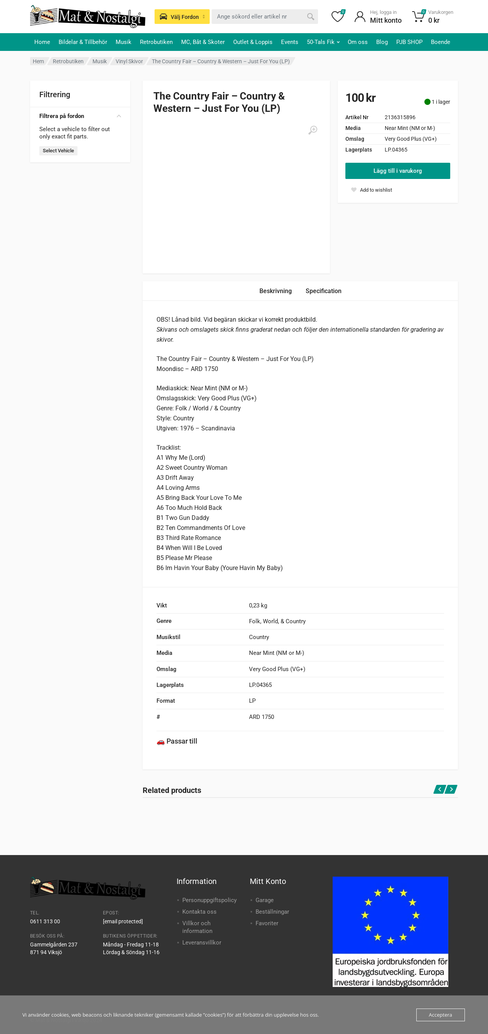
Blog (382, 42)
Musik (123, 42)
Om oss (358, 42)
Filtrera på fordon (80, 116)
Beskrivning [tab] (275, 291)
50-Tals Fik (323, 42)
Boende (440, 42)
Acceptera (440, 1014)
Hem (38, 61)
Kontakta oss (199, 911)
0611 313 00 (45, 921)
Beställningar (272, 911)
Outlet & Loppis (253, 42)
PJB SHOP (409, 42)
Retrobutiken (156, 42)
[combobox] (265, 16)
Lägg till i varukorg (398, 170)
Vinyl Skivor (129, 61)
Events (289, 42)
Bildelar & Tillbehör (83, 42)
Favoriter (267, 923)
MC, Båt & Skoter (203, 42)
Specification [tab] (324, 291)
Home (42, 42)
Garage (265, 900)
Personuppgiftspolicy (209, 900)
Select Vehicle (58, 150)
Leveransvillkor (201, 942)
